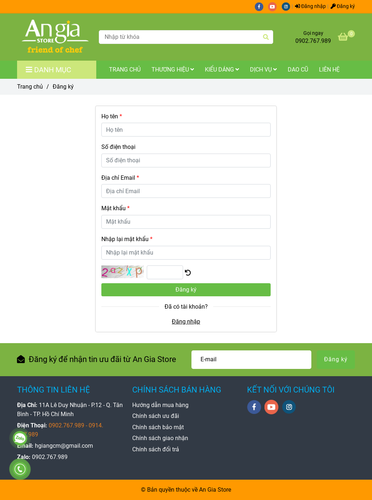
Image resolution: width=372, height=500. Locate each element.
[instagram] (288, 6)
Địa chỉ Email (120, 177)
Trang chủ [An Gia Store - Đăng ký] (30, 86)
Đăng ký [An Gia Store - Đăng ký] (343, 6)
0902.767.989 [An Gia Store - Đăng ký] (313, 40)
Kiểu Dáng (222, 69)
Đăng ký (186, 289)
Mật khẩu (115, 208)
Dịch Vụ (263, 69)
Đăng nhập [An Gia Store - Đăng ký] (310, 6)
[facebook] (261, 6)
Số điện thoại (118, 146)
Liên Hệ (329, 69)
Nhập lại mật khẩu (127, 239)
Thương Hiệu (172, 69)
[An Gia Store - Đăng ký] (55, 37)
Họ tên (111, 116)
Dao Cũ (298, 69)
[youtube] (275, 6)
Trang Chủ (125, 69)
